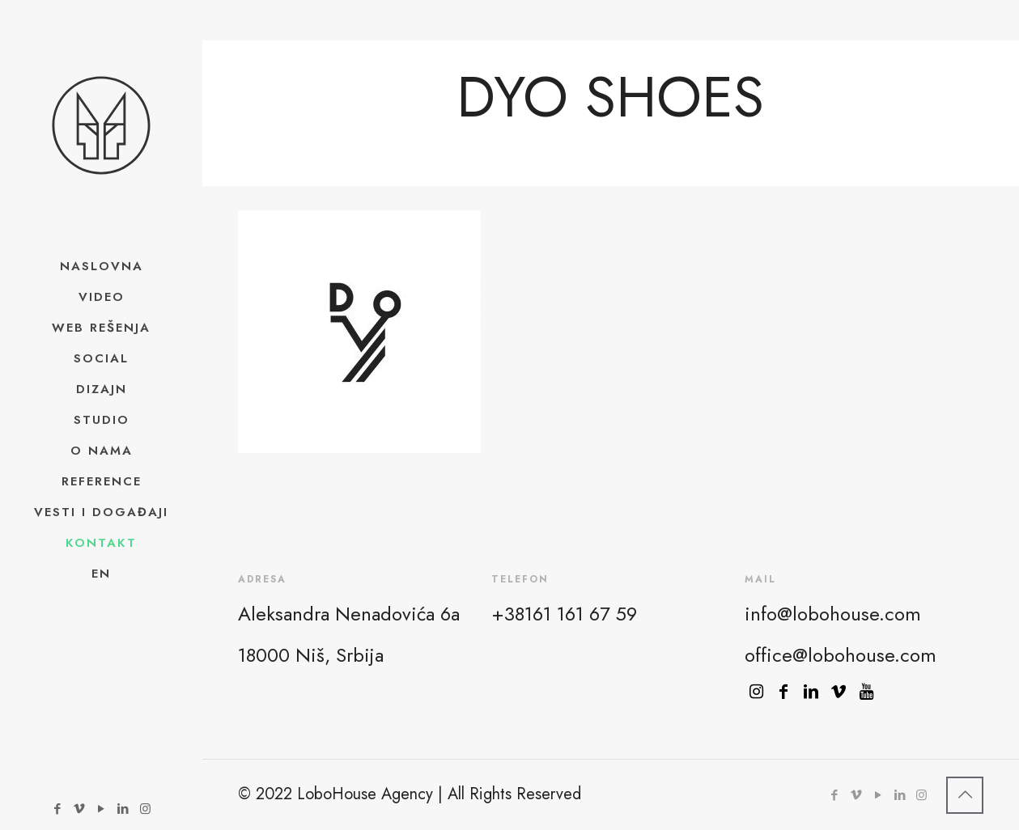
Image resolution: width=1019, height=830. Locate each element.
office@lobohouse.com (840, 655)
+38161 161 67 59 (564, 613)
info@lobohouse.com (833, 613)
